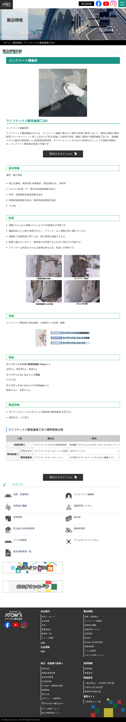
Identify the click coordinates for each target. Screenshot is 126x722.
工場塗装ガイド (93, 701)
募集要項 (88, 673)
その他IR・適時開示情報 (52, 685)
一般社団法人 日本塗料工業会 (99, 683)
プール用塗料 (20, 540)
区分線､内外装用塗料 (24, 528)
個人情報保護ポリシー (51, 713)
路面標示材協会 (93, 691)
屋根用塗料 (79, 528)
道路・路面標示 (21, 494)
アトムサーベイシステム (86, 540)
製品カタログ (63, 153)
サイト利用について (50, 708)
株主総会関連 (47, 677)
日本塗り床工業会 (94, 687)
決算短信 (45, 668)
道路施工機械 (20, 505)
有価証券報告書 (48, 673)
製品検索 (86, 3)
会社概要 (45, 621)
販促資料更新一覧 (22, 551)
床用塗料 (17, 517)
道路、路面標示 (91, 616)
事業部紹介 (46, 629)
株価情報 (45, 690)
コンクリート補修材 (84, 494)
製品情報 (17, 42)
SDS (43, 651)
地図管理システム (83, 505)
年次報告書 (46, 681)
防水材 (77, 517)
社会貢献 (45, 647)
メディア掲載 (47, 638)
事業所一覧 (46, 633)
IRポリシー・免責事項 (51, 698)
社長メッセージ (48, 616)
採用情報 (88, 668)
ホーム (7, 42)
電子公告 (45, 694)
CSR (43, 642)
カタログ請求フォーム (94, 655)
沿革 (44, 625)
